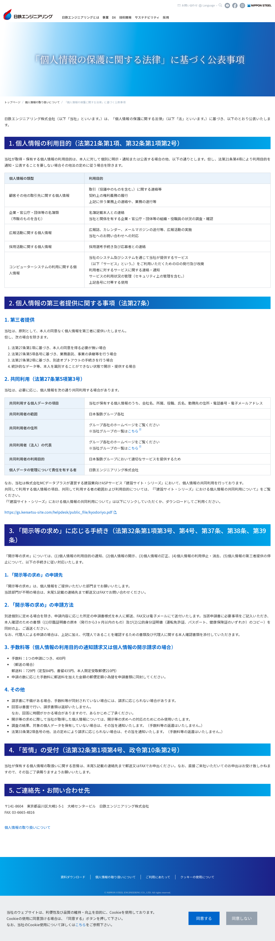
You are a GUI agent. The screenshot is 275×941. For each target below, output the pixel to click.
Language (209, 5)
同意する (204, 918)
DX (114, 17)
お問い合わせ (190, 5)
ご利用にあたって (158, 877)
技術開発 (125, 17)
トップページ (12, 102)
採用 (166, 17)
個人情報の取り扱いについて (42, 102)
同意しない (242, 918)
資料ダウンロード (73, 877)
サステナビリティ (147, 17)
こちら (133, 431)
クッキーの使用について (197, 877)
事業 (105, 17)
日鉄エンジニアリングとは (80, 17)
